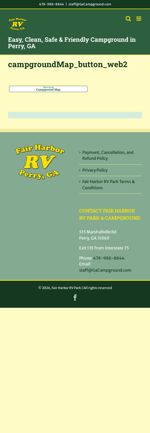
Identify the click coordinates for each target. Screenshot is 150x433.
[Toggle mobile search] (128, 18)
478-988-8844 (51, 4)
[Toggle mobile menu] (139, 18)
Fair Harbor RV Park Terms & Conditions (108, 184)
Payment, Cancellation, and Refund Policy (107, 155)
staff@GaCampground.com (89, 4)
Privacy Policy (94, 170)
